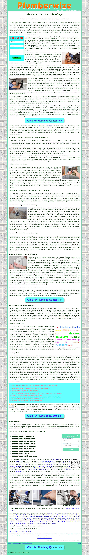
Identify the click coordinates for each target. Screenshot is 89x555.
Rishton (37, 519)
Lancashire (34, 513)
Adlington (50, 519)
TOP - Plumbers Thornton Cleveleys (20, 531)
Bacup (31, 523)
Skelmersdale (61, 518)
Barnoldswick (50, 521)
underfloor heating (62, 463)
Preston (32, 516)
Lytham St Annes (29, 514)
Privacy (79, 543)
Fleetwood (12, 519)
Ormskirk (18, 516)
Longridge (19, 521)
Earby (77, 514)
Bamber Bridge (13, 518)
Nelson (57, 519)
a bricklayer (48, 464)
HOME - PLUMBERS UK (44, 538)
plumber (19, 29)
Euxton (25, 521)
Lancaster (39, 516)
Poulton (53, 523)
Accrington (53, 516)
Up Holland (75, 513)
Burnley (46, 516)
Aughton (11, 516)
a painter (19, 471)
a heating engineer (64, 468)
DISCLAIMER (77, 10)
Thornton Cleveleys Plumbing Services (27, 431)
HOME (58, 10)
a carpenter (57, 459)
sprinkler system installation (36, 469)
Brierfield (76, 516)
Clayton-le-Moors (28, 519)
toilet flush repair (47, 359)
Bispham (18, 519)
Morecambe (44, 518)
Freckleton (41, 521)
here (41, 526)
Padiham (77, 518)
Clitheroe (25, 523)
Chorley (61, 516)
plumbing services (48, 331)
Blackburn (68, 516)
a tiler (25, 464)
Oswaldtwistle (60, 521)
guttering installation (45, 466)
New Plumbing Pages (17, 543)
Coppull (72, 514)
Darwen (48, 514)
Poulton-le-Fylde (51, 513)
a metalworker (35, 463)
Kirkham (73, 519)
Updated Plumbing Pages (27, 543)
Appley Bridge (64, 519)
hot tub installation (46, 461)
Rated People (61, 317)
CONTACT (71, 10)
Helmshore (32, 521)
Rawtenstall (40, 514)
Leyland (77, 521)
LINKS (62, 10)
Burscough (36, 518)
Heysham (43, 519)
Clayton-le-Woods (62, 514)
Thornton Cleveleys (45, 125)
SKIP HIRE (19, 461)
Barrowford (70, 518)
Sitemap (9, 543)
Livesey (29, 518)
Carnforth (25, 516)
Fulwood (60, 513)
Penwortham (37, 523)
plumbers (77, 37)
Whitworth (22, 518)
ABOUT (66, 10)
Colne (53, 514)
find (14, 424)
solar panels (37, 468)
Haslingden (52, 518)
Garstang (11, 514)
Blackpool (68, 513)
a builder (68, 469)
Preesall (18, 514)
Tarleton (45, 523)
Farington (70, 521)
